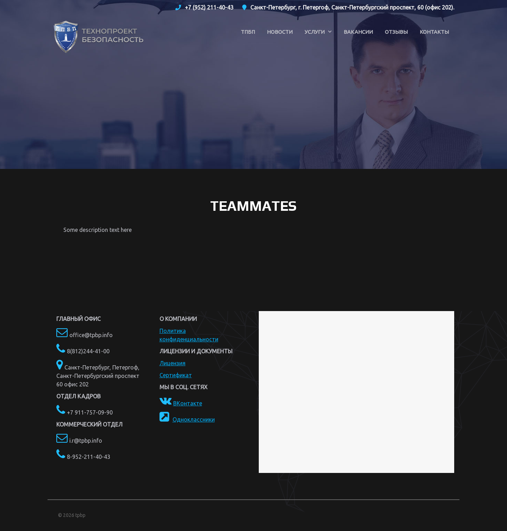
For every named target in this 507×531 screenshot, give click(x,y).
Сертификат (175, 375)
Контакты (434, 32)
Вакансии (358, 32)
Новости (280, 32)
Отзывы (396, 32)
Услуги (315, 32)
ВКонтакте (187, 403)
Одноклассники (194, 419)
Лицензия (172, 363)
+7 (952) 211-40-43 (209, 7)
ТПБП (248, 32)
